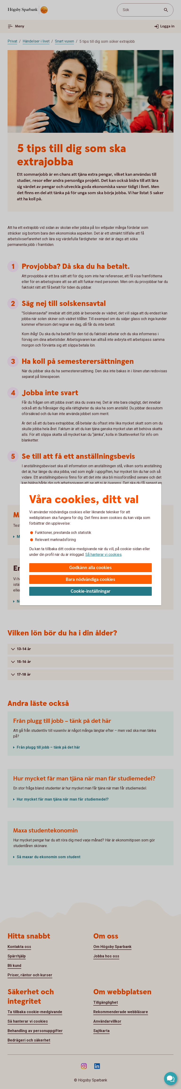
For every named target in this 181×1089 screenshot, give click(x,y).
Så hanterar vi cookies (103, 554)
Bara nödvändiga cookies (90, 580)
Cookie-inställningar (91, 591)
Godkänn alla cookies (90, 568)
